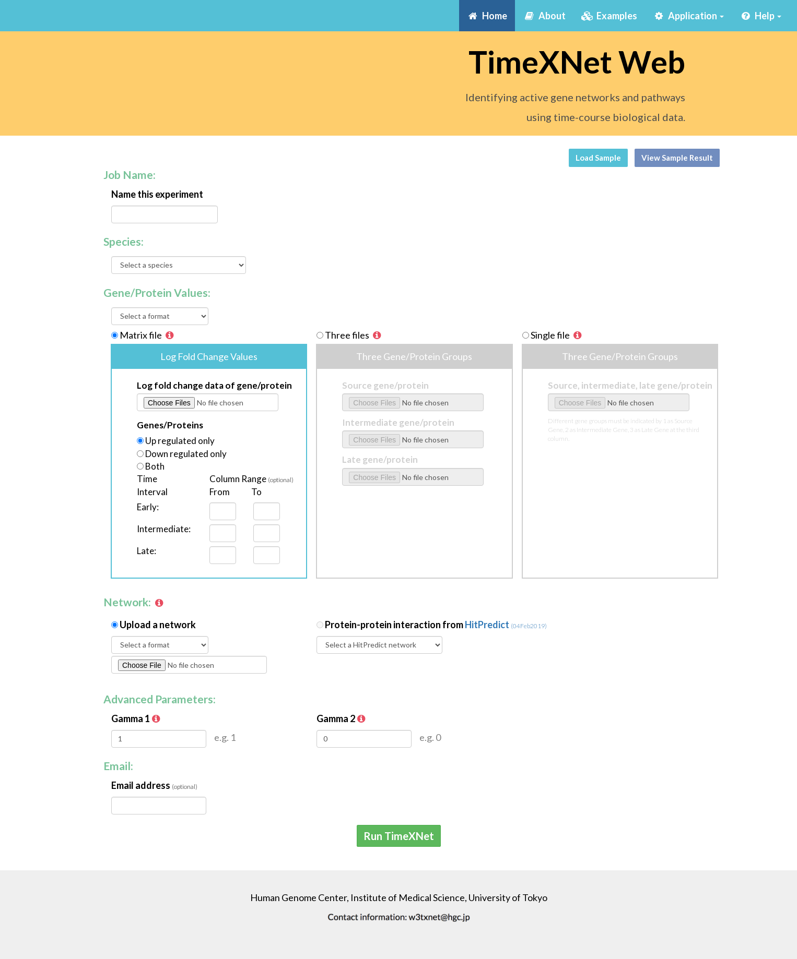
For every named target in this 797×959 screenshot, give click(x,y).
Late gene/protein (380, 459)
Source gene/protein (385, 385)
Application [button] (688, 15)
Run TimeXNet (399, 836)
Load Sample (598, 157)
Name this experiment (157, 194)
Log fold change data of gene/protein (214, 385)
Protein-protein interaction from (436, 624)
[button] (169, 335)
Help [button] (760, 15)
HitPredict (506, 624)
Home (487, 15)
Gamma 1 (136, 718)
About (548, 15)
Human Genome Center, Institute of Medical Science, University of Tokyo (398, 897)
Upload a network (158, 624)
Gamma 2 (342, 718)
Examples (609, 15)
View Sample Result (677, 157)
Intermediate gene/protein (398, 422)
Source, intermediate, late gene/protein (630, 385)
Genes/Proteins (170, 424)
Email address (154, 785)
